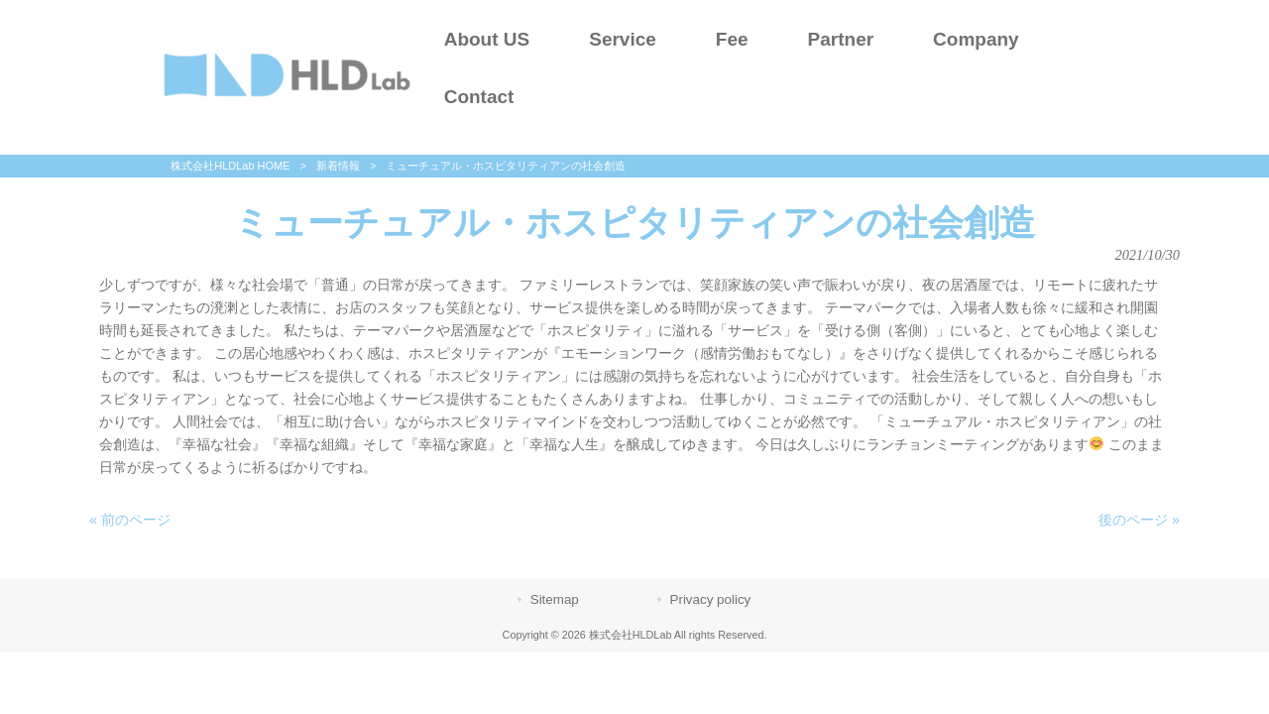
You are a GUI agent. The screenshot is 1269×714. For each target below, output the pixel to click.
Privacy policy (710, 599)
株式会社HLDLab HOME (230, 166)
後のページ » (1139, 520)
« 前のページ (130, 520)
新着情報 (338, 166)
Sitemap (554, 599)
